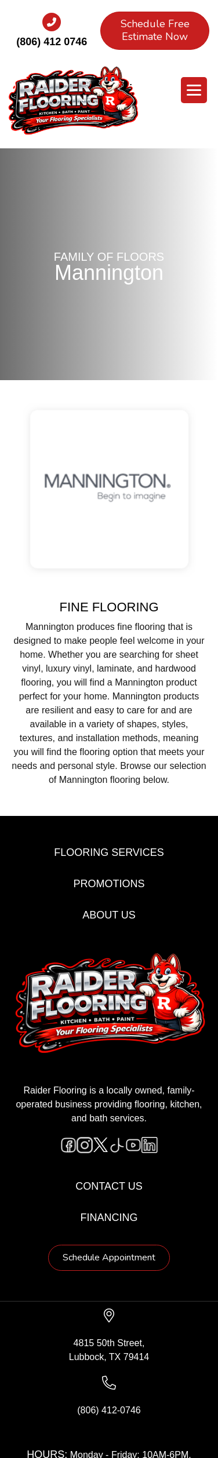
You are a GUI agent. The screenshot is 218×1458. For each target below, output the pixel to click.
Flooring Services (109, 852)
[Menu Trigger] (194, 90)
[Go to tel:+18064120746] (51, 34)
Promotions (108, 884)
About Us (109, 915)
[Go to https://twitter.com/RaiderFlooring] (101, 1145)
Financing (109, 1217)
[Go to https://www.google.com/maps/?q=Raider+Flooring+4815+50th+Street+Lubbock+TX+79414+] (109, 1336)
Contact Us (108, 1186)
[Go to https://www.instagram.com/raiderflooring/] (85, 1145)
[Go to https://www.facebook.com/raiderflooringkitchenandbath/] (68, 1145)
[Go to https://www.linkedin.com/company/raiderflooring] (149, 1145)
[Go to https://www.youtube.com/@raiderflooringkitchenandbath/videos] (133, 1145)
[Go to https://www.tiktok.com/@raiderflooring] (117, 1145)
